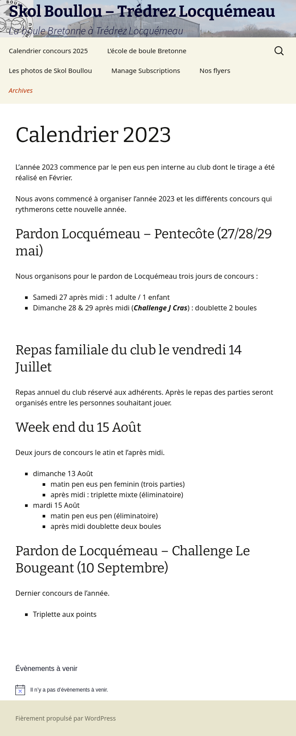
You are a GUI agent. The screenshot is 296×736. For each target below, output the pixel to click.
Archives (20, 90)
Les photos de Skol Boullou (50, 70)
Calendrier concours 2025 (48, 50)
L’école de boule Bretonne (146, 50)
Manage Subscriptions (146, 70)
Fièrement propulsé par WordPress (65, 718)
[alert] (148, 690)
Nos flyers (214, 70)
